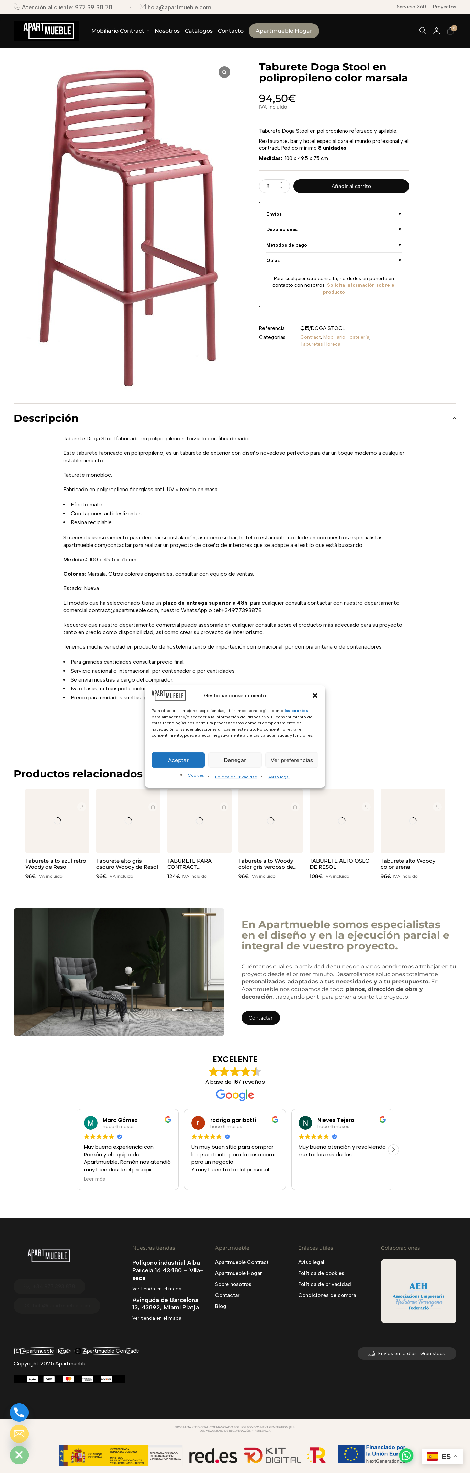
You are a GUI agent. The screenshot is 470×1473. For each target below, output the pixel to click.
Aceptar (178, 760)
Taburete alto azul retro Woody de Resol (55, 863)
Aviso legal (279, 777)
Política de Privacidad (236, 777)
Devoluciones (282, 231)
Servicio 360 (411, 7)
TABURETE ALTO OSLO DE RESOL (340, 863)
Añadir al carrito (351, 187)
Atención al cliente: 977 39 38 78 (63, 7)
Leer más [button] (94, 1179)
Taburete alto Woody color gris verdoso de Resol (265, 866)
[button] (315, 695)
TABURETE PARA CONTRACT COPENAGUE (189, 866)
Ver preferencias (292, 760)
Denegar (235, 760)
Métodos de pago (286, 247)
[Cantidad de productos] (274, 187)
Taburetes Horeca (321, 346)
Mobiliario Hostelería (348, 339)
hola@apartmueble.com (175, 7)
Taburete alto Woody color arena (408, 863)
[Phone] (19, 1412)
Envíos (274, 216)
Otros (273, 262)
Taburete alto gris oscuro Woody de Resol (127, 863)
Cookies (196, 775)
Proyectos (444, 7)
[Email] (19, 1434)
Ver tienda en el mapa (156, 1289)
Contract (311, 339)
